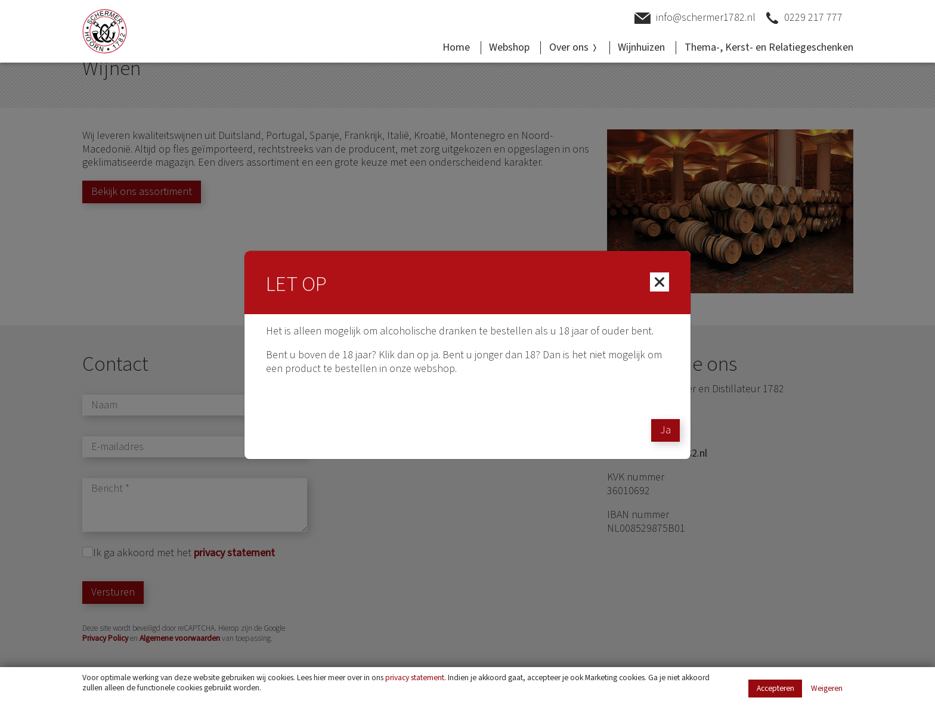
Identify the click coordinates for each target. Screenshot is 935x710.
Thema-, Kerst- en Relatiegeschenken (769, 47)
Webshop (509, 47)
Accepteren (775, 688)
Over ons (574, 47)
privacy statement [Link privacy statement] (414, 677)
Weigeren (827, 689)
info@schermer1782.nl (695, 18)
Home (456, 47)
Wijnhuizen (641, 47)
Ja (665, 430)
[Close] (659, 282)
